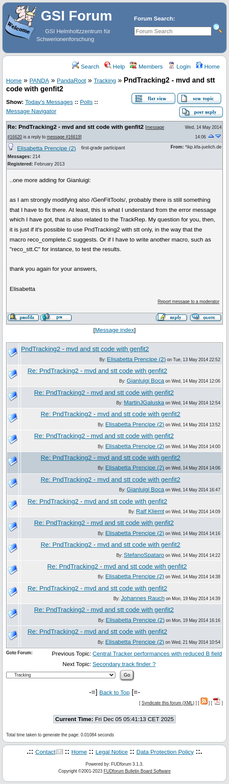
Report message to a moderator (188, 301)
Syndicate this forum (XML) (168, 703)
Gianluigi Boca (145, 380)
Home (208, 66)
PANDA (39, 80)
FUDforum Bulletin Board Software (137, 771)
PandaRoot (71, 80)
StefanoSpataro (144, 555)
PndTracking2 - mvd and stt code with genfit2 (85, 348)
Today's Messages (49, 102)
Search (85, 66)
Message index (114, 330)
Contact (45, 752)
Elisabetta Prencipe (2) (46, 148)
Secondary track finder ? (124, 664)
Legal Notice (111, 752)
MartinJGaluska (144, 402)
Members (146, 66)
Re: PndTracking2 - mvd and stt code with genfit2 (75, 127)
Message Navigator (31, 111)
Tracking (105, 80)
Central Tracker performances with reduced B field (157, 653)
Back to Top (114, 692)
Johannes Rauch (143, 598)
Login (179, 66)
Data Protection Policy (165, 752)
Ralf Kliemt (150, 511)
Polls (86, 102)
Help (114, 66)
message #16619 (63, 137)
